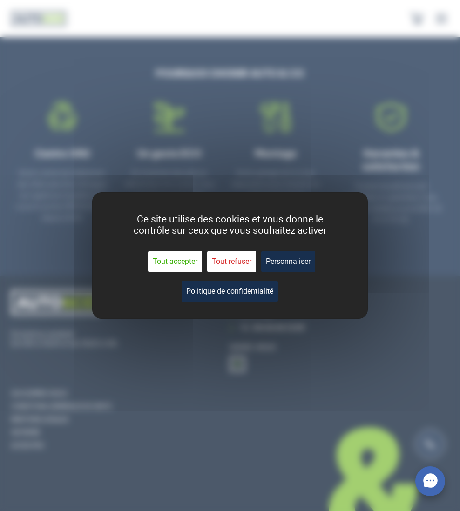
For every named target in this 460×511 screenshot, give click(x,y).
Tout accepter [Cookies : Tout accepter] (175, 261)
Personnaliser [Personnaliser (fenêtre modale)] (288, 261)
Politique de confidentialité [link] (229, 291)
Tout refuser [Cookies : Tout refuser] (231, 261)
